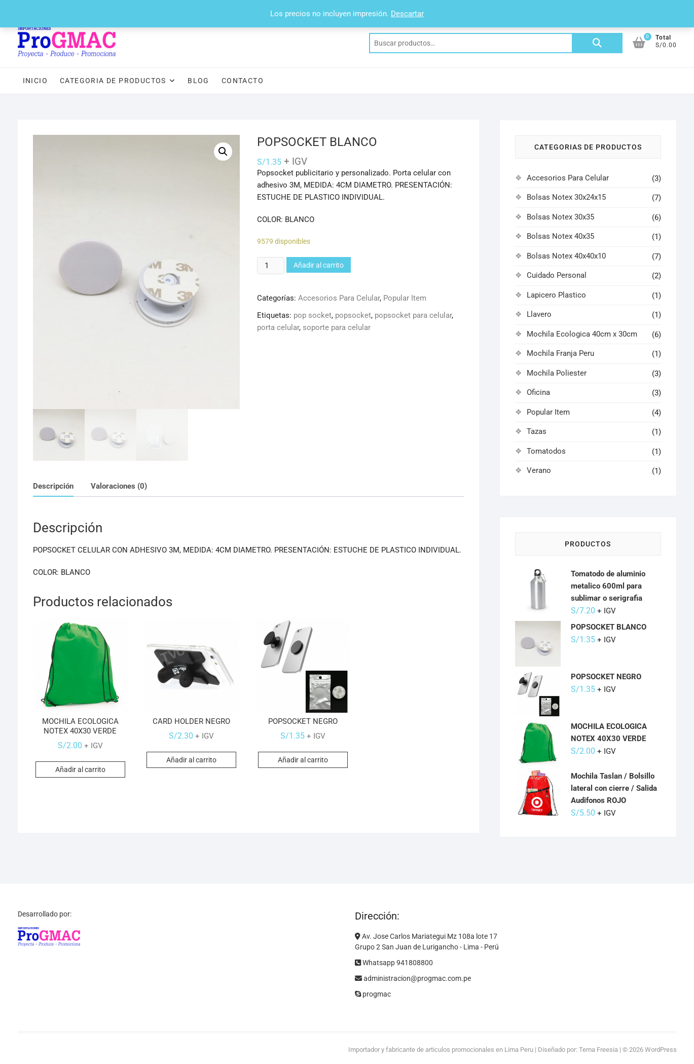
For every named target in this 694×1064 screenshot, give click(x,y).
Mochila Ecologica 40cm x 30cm (582, 334)
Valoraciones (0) (119, 487)
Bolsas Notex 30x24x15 (566, 197)
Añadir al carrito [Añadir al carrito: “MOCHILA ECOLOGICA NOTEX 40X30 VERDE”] (80, 770)
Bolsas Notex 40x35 (560, 236)
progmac (373, 994)
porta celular (278, 327)
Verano (539, 470)
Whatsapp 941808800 (394, 963)
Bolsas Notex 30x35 (560, 217)
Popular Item (404, 298)
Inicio (35, 81)
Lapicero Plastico (556, 295)
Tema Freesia (598, 1049)
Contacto (243, 81)
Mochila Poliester (557, 373)
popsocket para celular (413, 315)
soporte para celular (337, 327)
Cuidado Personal (557, 275)
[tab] (53, 488)
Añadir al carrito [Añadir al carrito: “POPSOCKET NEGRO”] (303, 761)
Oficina (538, 392)
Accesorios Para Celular (339, 298)
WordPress (661, 1049)
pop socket (313, 315)
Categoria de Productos (113, 81)
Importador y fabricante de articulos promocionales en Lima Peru (440, 1049)
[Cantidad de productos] (270, 265)
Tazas (536, 431)
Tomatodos (546, 451)
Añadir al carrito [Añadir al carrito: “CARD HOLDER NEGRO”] (191, 761)
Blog (198, 81)
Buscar (597, 43)
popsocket (353, 315)
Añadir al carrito (319, 265)
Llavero (539, 314)
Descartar (407, 13)
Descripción (53, 487)
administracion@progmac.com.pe (413, 978)
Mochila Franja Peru (560, 353)
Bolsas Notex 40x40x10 (566, 256)
